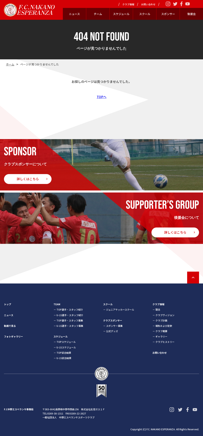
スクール (144, 14)
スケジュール (121, 14)
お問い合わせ (148, 4)
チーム (98, 14)
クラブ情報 (128, 4)
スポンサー (168, 14)
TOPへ (101, 96)
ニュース (74, 14)
